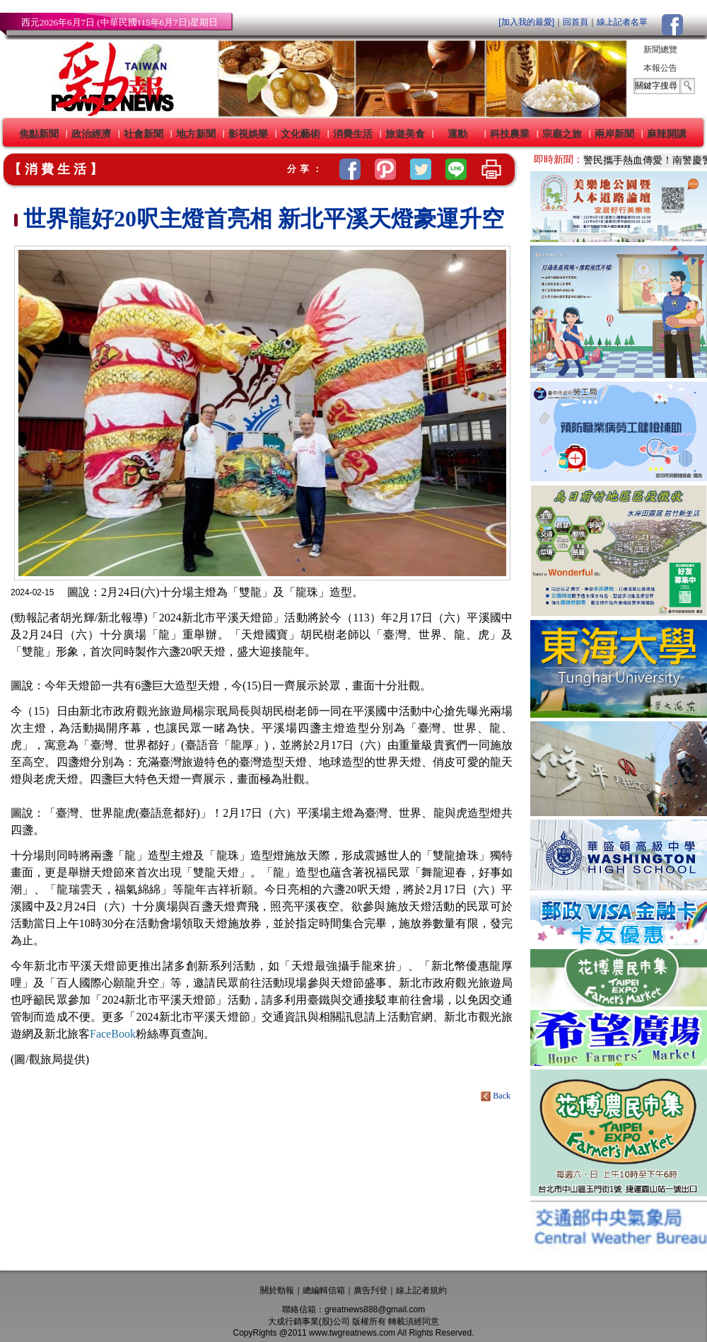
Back (497, 1096)
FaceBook (113, 1034)
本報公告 (660, 68)
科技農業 (510, 133)
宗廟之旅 (562, 133)
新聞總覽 (660, 50)
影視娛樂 (248, 133)
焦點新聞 (39, 133)
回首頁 (575, 22)
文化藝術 (300, 133)
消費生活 (353, 133)
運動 (457, 133)
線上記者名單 (622, 22)
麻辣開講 (666, 133)
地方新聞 (196, 133)
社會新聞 (143, 133)
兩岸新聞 (614, 133)
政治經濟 (91, 133)
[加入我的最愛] (526, 22)
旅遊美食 (405, 133)
